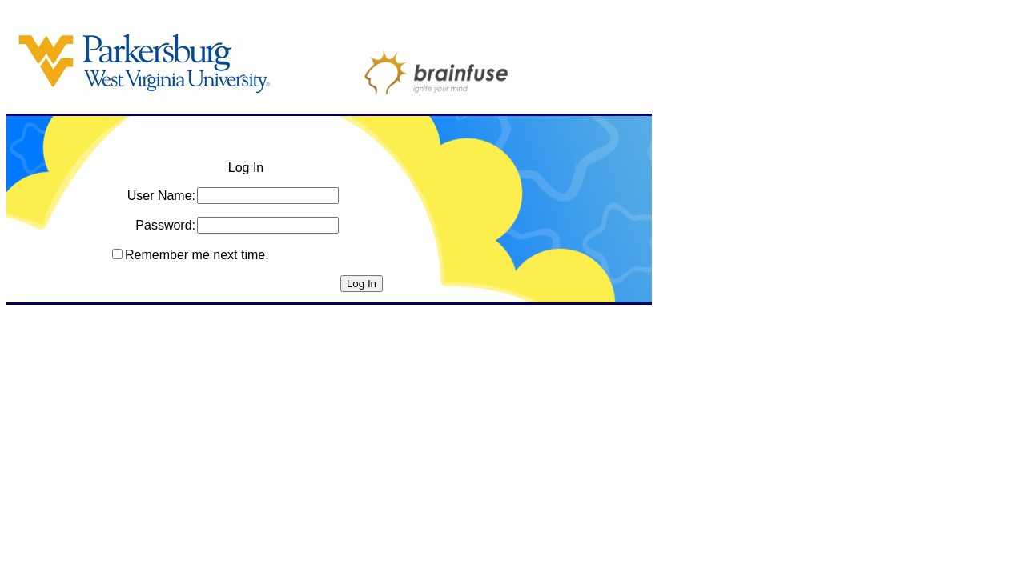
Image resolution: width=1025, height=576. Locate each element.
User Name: (161, 195)
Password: (165, 225)
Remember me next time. (197, 255)
